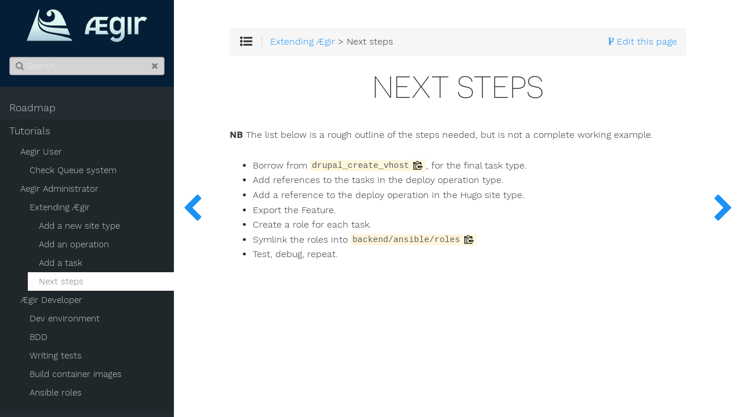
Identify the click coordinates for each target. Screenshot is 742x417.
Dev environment (65, 318)
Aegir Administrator (59, 189)
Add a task (60, 263)
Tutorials (29, 131)
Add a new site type (79, 226)
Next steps (61, 281)
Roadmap (32, 108)
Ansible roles (56, 392)
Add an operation (74, 244)
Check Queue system (73, 170)
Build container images (76, 374)
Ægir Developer (51, 300)
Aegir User (41, 152)
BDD (39, 337)
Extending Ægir (60, 207)
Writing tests (56, 355)
